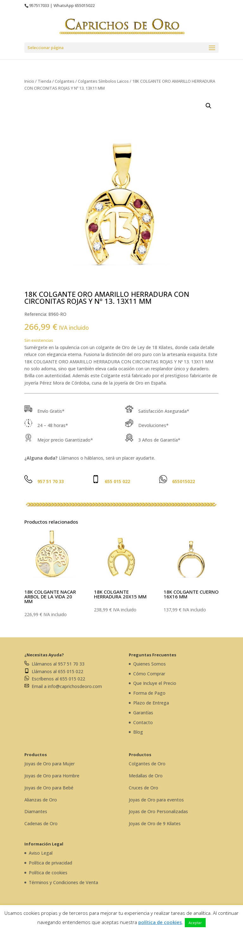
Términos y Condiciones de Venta (63, 882)
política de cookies (160, 922)
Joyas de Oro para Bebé (48, 788)
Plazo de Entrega (151, 703)
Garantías (143, 713)
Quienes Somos (149, 664)
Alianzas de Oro (40, 800)
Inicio (29, 81)
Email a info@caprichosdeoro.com (63, 686)
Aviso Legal (41, 853)
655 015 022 (117, 481)
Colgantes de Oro (147, 764)
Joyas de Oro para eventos (156, 800)
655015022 (85, 5)
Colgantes (64, 81)
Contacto (143, 722)
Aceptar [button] (195, 922)
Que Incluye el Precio (154, 683)
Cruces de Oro (143, 788)
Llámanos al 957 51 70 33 (54, 664)
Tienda (44, 81)
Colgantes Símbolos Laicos (103, 81)
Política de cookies (48, 873)
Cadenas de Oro (41, 823)
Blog (138, 732)
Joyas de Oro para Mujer (49, 764)
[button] (208, 106)
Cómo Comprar (149, 674)
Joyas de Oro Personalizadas (158, 811)
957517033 (39, 5)
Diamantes (35, 811)
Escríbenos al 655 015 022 (54, 679)
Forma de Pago (149, 693)
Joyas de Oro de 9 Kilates (155, 823)
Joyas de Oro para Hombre (51, 776)
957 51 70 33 (50, 481)
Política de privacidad (50, 863)
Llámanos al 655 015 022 (53, 671)
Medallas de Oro (146, 776)
